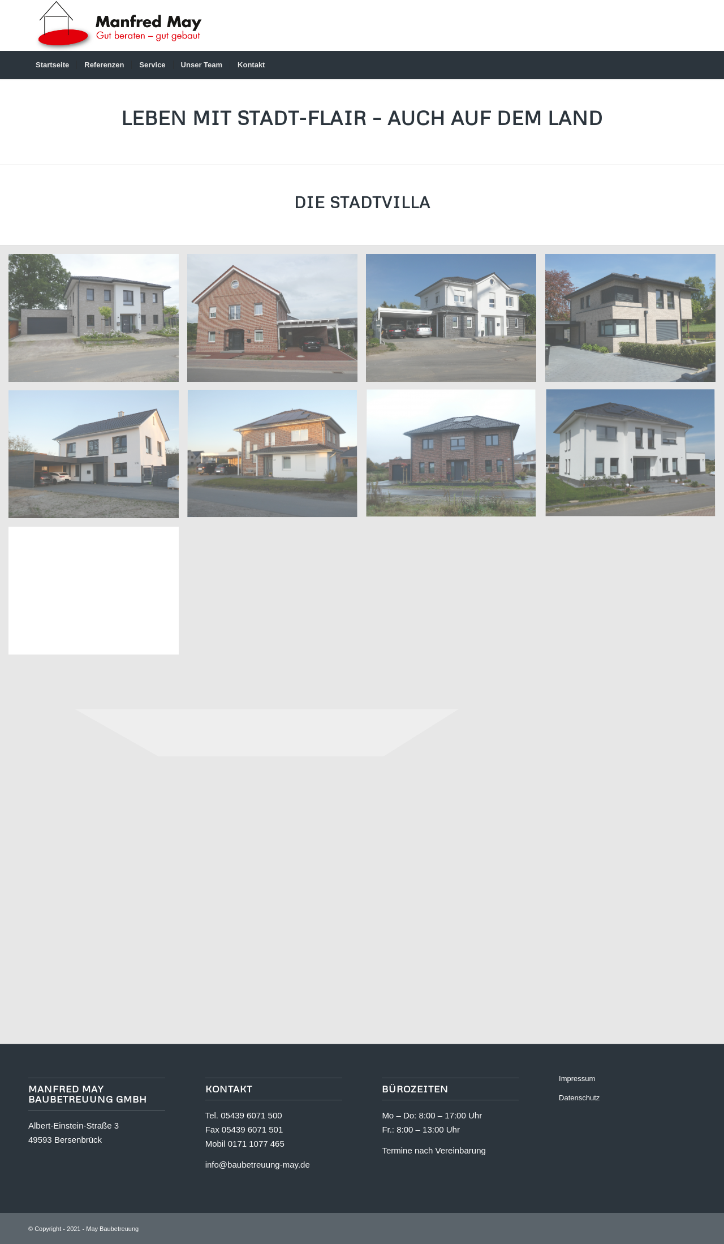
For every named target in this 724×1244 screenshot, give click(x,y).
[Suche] (688, 65)
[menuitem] (52, 65)
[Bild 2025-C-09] (97, 322)
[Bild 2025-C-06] (634, 322)
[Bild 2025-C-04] (276, 458)
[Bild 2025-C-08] (276, 322)
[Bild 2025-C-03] (455, 458)
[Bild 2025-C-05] (97, 458)
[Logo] (118, 25)
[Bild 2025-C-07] (455, 322)
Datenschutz (579, 1098)
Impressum (577, 1078)
